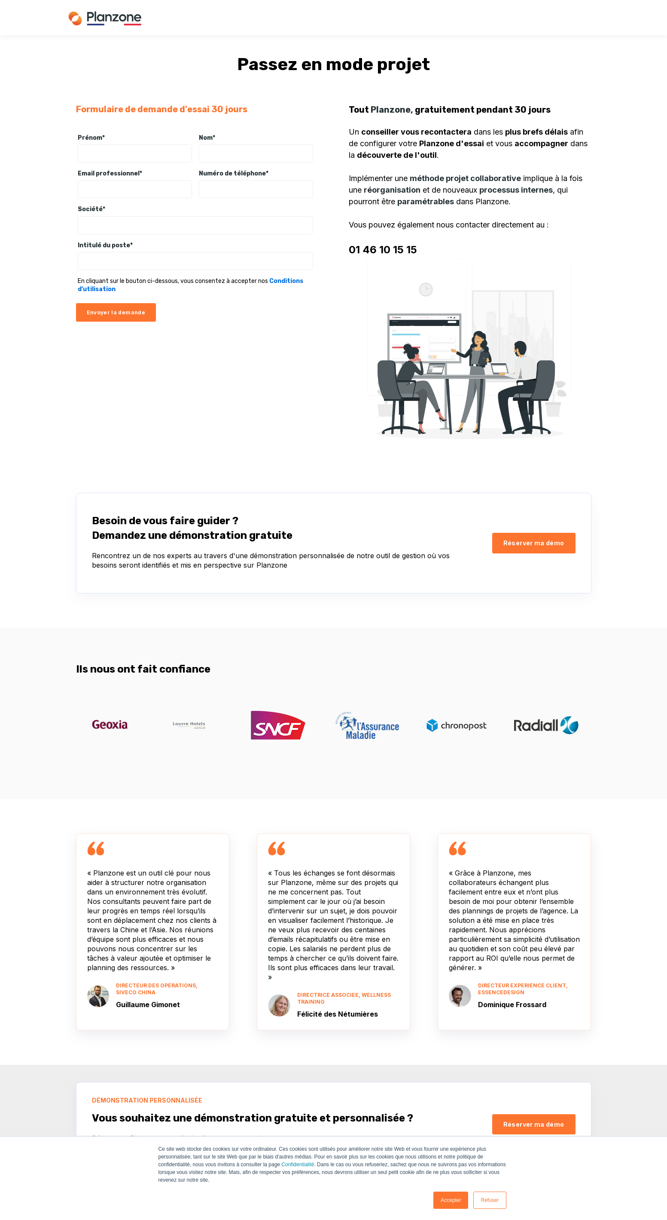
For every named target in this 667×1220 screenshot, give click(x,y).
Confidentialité (297, 1165)
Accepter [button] (451, 1200)
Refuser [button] (490, 1200)
